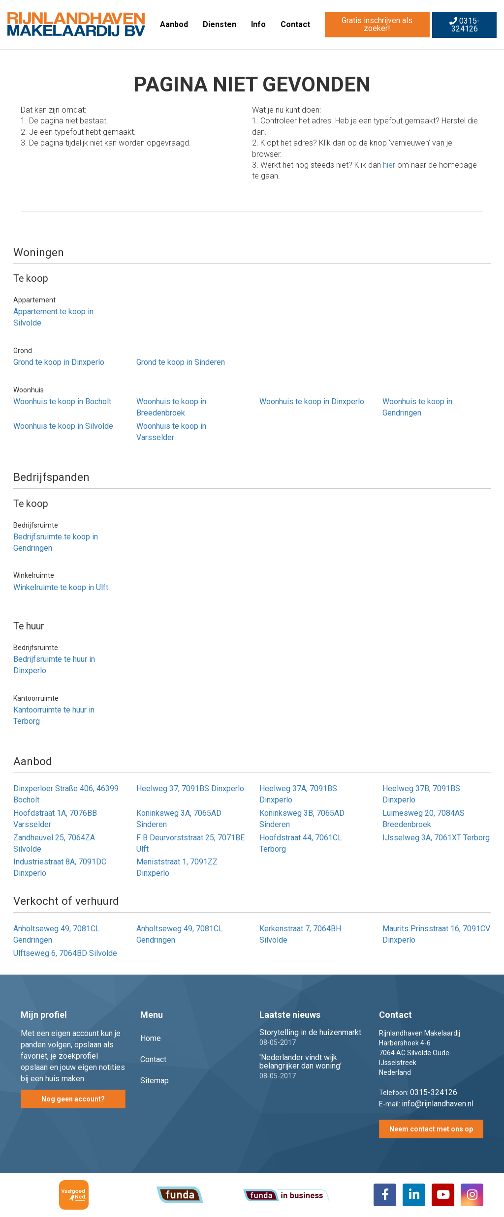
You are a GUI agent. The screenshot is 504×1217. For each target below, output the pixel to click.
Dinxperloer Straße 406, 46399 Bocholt (66, 794)
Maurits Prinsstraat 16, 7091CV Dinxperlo (436, 934)
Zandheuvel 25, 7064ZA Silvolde (54, 843)
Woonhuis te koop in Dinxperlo (311, 401)
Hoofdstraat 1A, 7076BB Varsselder (55, 818)
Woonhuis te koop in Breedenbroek (171, 407)
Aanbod (174, 24)
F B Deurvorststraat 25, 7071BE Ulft (190, 843)
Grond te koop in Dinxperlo (58, 362)
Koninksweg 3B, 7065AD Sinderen (302, 818)
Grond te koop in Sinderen (180, 362)
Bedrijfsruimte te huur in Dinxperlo (54, 664)
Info (258, 24)
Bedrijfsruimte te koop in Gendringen (55, 542)
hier (389, 165)
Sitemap (154, 1080)
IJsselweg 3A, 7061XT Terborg (436, 837)
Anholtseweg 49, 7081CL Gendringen (56, 934)
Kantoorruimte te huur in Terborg (53, 715)
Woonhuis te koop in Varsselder (171, 431)
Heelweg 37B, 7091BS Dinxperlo (421, 794)
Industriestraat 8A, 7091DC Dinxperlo (59, 867)
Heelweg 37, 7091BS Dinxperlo (190, 788)
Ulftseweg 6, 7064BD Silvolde (65, 953)
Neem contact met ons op (431, 1129)
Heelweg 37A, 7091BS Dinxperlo (298, 794)
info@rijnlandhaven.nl (437, 1103)
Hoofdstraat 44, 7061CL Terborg (300, 843)
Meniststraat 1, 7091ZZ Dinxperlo (177, 867)
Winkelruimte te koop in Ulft (60, 587)
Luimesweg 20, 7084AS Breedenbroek (423, 818)
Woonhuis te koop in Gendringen (417, 407)
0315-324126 (464, 24)
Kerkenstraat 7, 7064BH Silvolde (300, 934)
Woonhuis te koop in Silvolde (63, 426)
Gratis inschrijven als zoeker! (377, 24)
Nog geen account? (73, 1099)
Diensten (219, 24)
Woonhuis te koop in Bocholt (62, 401)
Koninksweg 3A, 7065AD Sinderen (178, 818)
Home (150, 1038)
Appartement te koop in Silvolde (53, 317)
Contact (295, 24)
